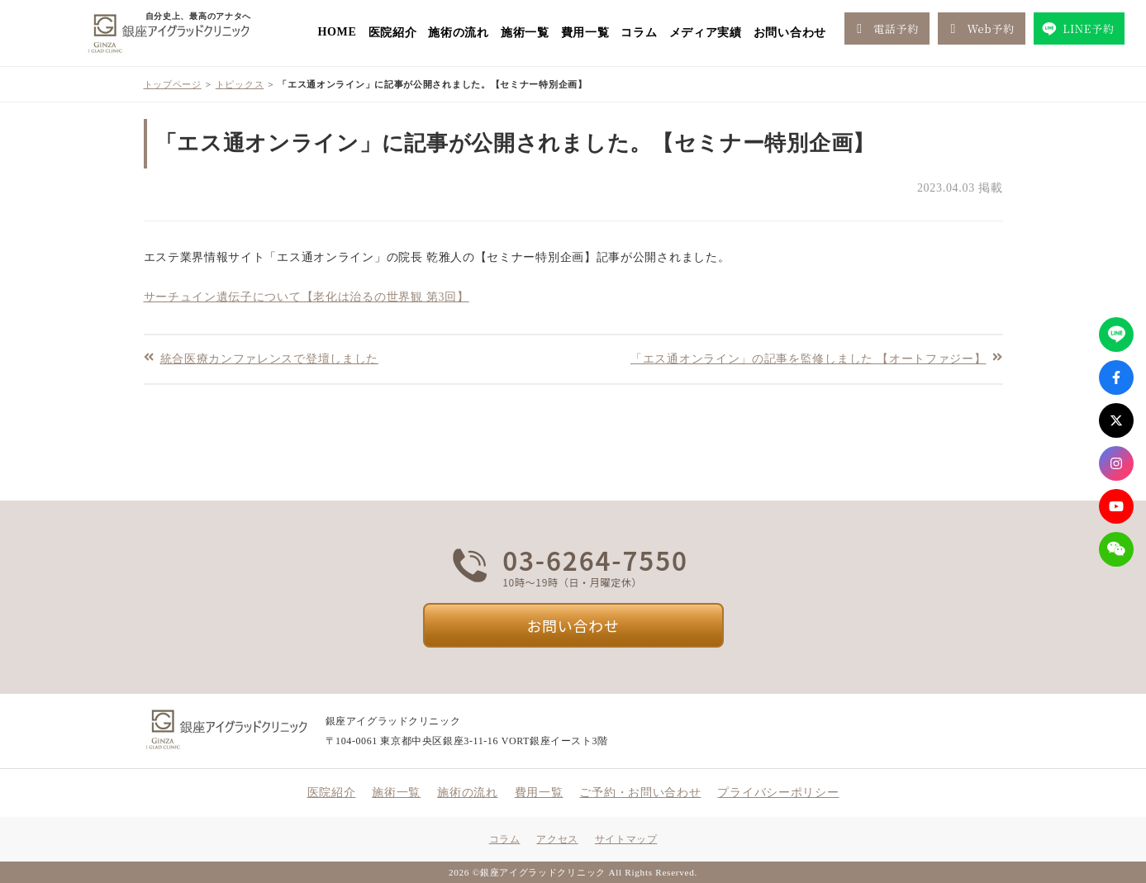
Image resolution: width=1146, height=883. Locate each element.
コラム (639, 32)
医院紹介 (393, 32)
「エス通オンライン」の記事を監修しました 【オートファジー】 (808, 358)
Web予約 (979, 29)
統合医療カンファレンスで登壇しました (269, 358)
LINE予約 (1077, 29)
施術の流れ (458, 32)
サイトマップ (626, 839)
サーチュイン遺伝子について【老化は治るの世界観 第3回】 (306, 297)
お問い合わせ (790, 32)
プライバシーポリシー (778, 792)
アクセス (557, 839)
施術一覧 (525, 32)
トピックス (240, 84)
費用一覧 (585, 32)
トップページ (173, 84)
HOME (336, 32)
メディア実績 (705, 32)
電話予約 (884, 29)
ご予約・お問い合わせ (640, 792)
